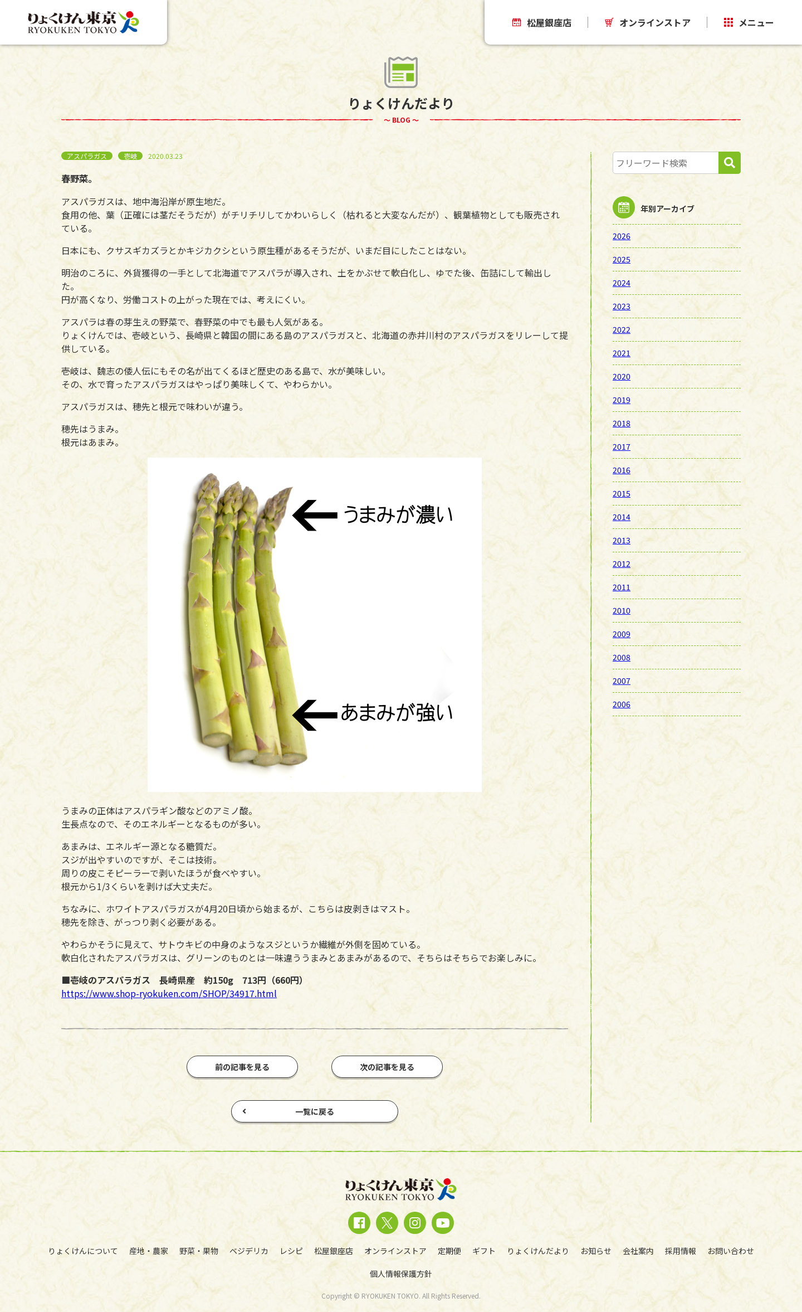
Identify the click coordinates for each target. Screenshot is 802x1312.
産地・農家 (148, 1250)
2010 (621, 610)
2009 (621, 633)
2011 (621, 586)
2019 (621, 399)
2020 (621, 376)
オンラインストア (648, 22)
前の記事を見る (242, 1066)
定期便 (449, 1250)
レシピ (291, 1250)
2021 (621, 352)
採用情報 (680, 1250)
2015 (621, 493)
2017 (621, 446)
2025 (621, 259)
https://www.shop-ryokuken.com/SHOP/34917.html (169, 993)
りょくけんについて (83, 1250)
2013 (621, 540)
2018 (621, 423)
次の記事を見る (387, 1066)
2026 (621, 235)
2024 (621, 282)
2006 (621, 704)
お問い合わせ (730, 1250)
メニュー (749, 22)
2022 (621, 329)
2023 (621, 306)
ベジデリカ (248, 1250)
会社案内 (638, 1250)
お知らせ (596, 1250)
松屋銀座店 (541, 22)
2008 (621, 657)
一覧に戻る (288, 1111)
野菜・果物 (198, 1250)
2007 (621, 680)
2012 (621, 563)
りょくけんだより (538, 1250)
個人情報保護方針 (401, 1273)
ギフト (484, 1250)
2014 (621, 516)
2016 (621, 469)
